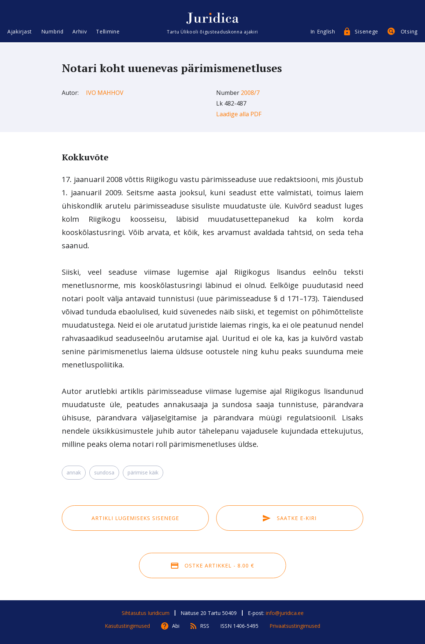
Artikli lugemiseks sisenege (135, 518)
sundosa (104, 472)
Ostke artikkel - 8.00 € (212, 565)
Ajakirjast (19, 32)
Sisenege (366, 32)
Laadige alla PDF (238, 114)
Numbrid (52, 32)
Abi (175, 625)
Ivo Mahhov (105, 93)
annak (74, 472)
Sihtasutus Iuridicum (145, 612)
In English (322, 32)
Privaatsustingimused (294, 625)
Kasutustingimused (127, 625)
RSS (204, 625)
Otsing (409, 32)
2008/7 (250, 93)
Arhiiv (79, 32)
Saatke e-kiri (290, 518)
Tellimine (107, 32)
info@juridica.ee (285, 612)
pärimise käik (143, 472)
